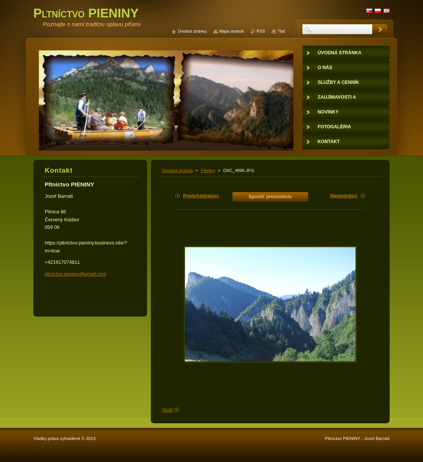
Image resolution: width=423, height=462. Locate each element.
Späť (167, 410)
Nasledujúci (343, 196)
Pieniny (208, 170)
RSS (261, 31)
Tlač (281, 31)
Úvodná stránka (177, 170)
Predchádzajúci (201, 196)
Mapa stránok (231, 31)
